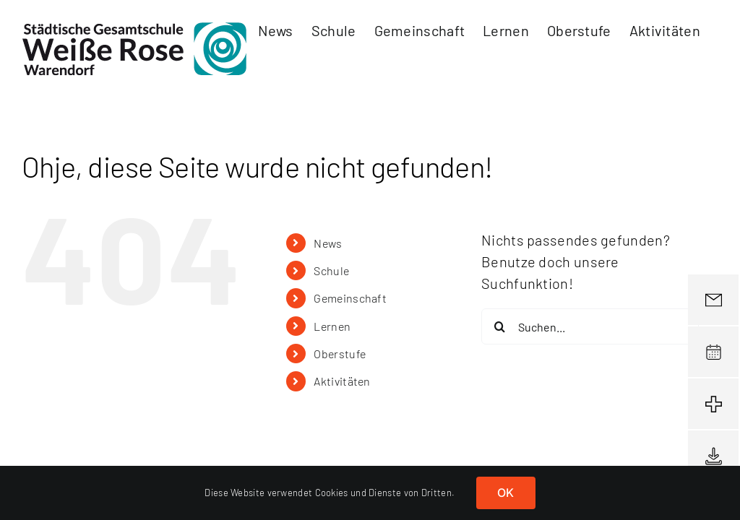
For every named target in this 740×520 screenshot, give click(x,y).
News (328, 243)
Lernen (332, 326)
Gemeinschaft (350, 298)
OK (505, 492)
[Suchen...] (590, 326)
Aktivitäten (342, 381)
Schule (331, 270)
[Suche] (499, 326)
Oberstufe (340, 353)
